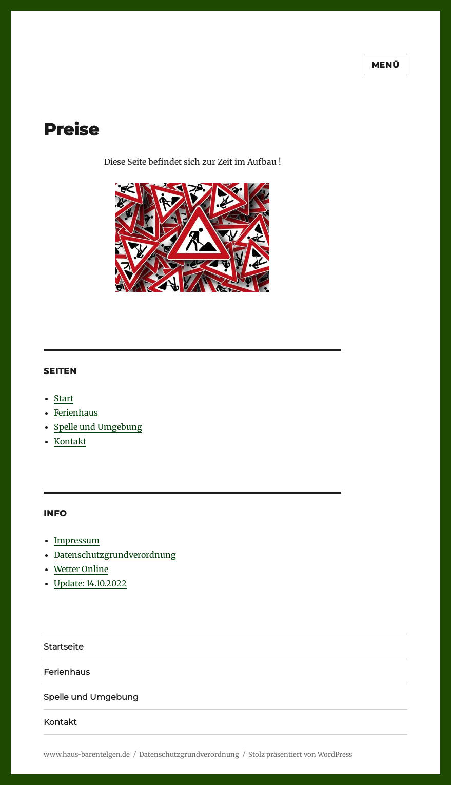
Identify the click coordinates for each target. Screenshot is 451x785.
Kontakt (70, 441)
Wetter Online (81, 569)
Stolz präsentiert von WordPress (300, 754)
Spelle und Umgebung (98, 427)
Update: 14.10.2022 (90, 583)
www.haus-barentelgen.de (87, 754)
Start (63, 398)
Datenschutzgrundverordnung (115, 555)
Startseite (64, 647)
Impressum (77, 540)
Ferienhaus (76, 412)
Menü (385, 65)
